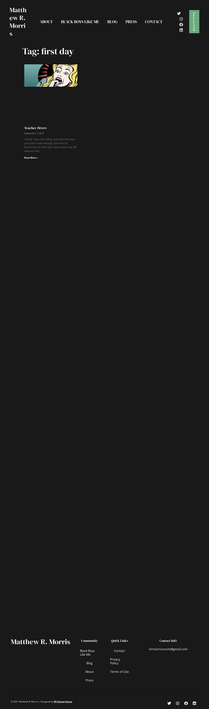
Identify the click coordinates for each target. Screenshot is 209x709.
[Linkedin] (181, 30)
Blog (112, 21)
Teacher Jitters (35, 128)
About (46, 21)
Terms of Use (119, 672)
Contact (154, 21)
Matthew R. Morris (18, 21)
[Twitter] (179, 13)
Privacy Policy (115, 661)
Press (131, 21)
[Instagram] (181, 19)
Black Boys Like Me (80, 21)
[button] (194, 21)
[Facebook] (181, 24)
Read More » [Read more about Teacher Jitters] (31, 157)
